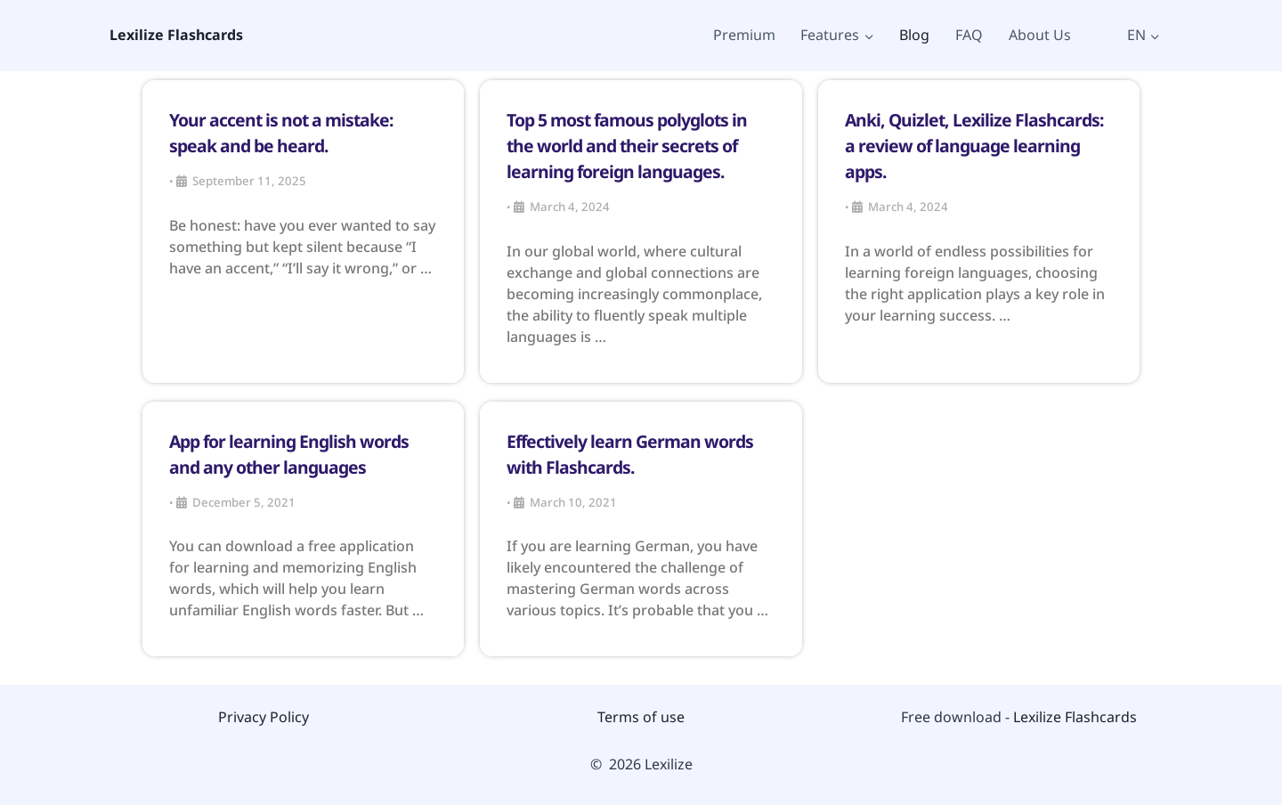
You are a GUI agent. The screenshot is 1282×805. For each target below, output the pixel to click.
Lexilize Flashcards (1075, 717)
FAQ (969, 35)
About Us (1040, 35)
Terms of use (641, 717)
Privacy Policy (263, 717)
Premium (744, 35)
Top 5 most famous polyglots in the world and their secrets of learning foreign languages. (627, 145)
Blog (914, 35)
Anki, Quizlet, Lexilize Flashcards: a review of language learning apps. (974, 145)
